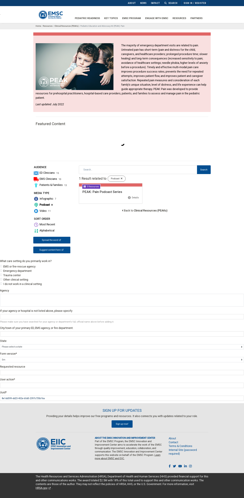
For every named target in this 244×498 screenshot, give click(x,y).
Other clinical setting (15, 279)
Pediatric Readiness (87, 18)
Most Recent (44, 224)
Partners (196, 18)
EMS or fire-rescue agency (19, 266)
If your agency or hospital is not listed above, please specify (36, 310)
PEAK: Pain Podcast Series (102, 192)
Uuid (3, 392)
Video (42, 210)
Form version (8, 353)
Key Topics (111, 18)
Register (200, 3)
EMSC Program (131, 18)
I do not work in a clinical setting (22, 284)
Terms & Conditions (180, 446)
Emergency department (17, 270)
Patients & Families (50, 185)
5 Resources (91, 186)
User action (7, 379)
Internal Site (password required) (183, 451)
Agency (4, 290)
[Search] (138, 169)
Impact (155, 3)
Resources (179, 18)
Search (171, 3)
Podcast (43, 204)
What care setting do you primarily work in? (26, 261)
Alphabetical (43, 230)
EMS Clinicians (47, 178)
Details (133, 197)
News (143, 3)
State (3, 341)
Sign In (188, 3)
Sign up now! (122, 424)
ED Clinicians (46, 172)
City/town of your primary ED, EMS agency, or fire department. (36, 328)
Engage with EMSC (156, 18)
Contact (173, 442)
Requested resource (12, 366)
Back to (145, 210)
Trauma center (12, 275)
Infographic (44, 198)
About (132, 3)
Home (38, 26)
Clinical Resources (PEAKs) (66, 26)
